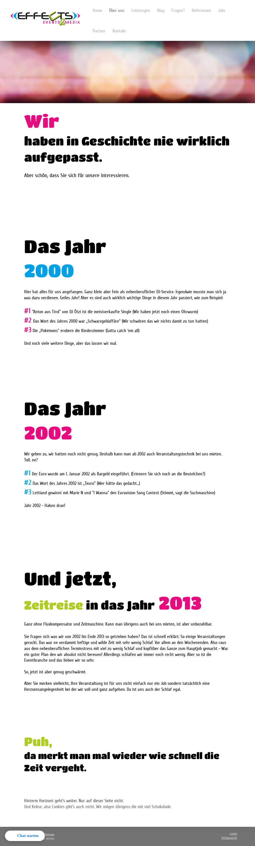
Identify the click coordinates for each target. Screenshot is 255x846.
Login (233, 833)
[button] (25, 836)
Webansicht (229, 838)
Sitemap (48, 834)
